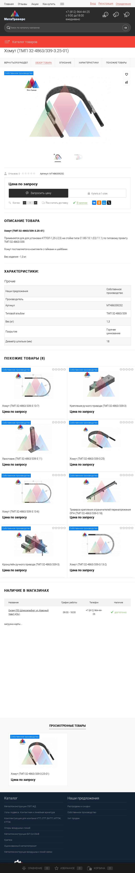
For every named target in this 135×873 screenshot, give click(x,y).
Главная (9, 4)
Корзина (100, 868)
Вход (93, 3)
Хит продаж (74, 812)
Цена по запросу (23, 185)
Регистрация (105, 3)
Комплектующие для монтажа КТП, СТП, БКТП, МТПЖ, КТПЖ (32, 814)
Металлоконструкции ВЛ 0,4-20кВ (21, 827)
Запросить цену (38, 194)
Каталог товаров (20, 42)
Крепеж (8, 833)
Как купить (49, 4)
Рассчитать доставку (55, 203)
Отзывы (22, 4)
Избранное (68, 868)
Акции (34, 4)
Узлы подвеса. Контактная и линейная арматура (29, 806)
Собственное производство (82, 806)
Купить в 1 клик (97, 194)
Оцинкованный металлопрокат (20, 839)
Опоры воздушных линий (17, 821)
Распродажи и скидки (79, 800)
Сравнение (36, 868)
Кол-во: (16, 203)
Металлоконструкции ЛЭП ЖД (20, 800)
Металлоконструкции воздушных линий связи (28, 845)
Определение (123, 3)
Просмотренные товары (67, 719)
